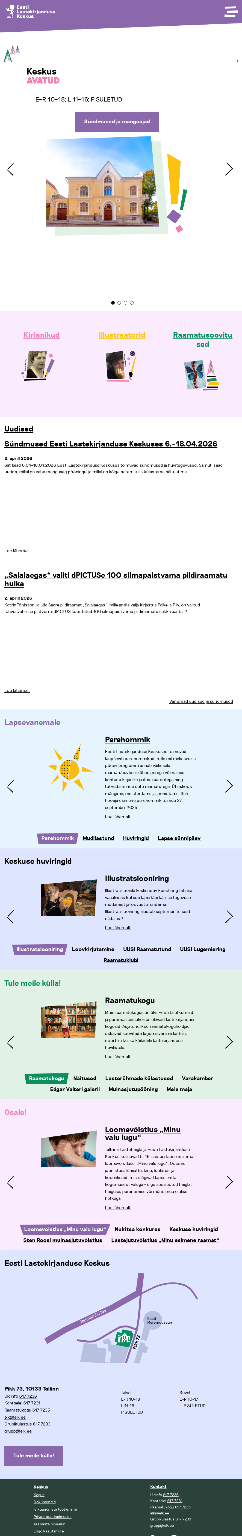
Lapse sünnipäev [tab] (179, 838)
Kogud (39, 1495)
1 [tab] (113, 303)
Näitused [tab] (84, 1078)
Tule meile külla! (33, 1455)
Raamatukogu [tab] (46, 1078)
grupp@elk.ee (18, 1431)
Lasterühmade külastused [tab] (139, 1078)
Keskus (41, 1487)
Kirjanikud (41, 335)
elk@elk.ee (15, 1417)
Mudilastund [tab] (98, 838)
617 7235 (41, 1410)
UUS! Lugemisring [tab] (203, 949)
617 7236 (28, 1396)
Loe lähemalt (17, 550)
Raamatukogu (130, 1001)
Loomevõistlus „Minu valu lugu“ (143, 1134)
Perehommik (127, 740)
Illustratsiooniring (137, 879)
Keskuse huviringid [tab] (193, 1229)
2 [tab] (119, 303)
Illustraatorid (122, 335)
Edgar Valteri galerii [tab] (75, 1089)
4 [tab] (132, 303)
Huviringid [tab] (136, 838)
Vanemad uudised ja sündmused (201, 701)
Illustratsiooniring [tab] (39, 949)
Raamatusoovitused (202, 340)
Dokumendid (45, 1502)
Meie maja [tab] (179, 1089)
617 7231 (31, 1403)
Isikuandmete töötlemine (55, 1509)
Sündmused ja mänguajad (117, 121)
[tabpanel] (121, 164)
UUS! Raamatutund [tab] (147, 949)
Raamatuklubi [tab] (121, 960)
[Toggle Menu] (230, 10)
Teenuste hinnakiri (50, 1524)
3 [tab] (125, 303)
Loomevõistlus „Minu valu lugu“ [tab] (65, 1229)
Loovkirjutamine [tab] (93, 949)
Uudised (18, 429)
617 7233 (42, 1424)
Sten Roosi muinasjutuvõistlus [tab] (62, 1240)
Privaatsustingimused (53, 1516)
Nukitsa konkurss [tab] (138, 1229)
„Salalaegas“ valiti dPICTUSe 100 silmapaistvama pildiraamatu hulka (116, 580)
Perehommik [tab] (57, 838)
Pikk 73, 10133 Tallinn (31, 1388)
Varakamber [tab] (197, 1078)
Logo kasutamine (49, 1531)
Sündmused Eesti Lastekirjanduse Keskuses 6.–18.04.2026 (110, 444)
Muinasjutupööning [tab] (133, 1089)
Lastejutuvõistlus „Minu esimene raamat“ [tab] (165, 1240)
